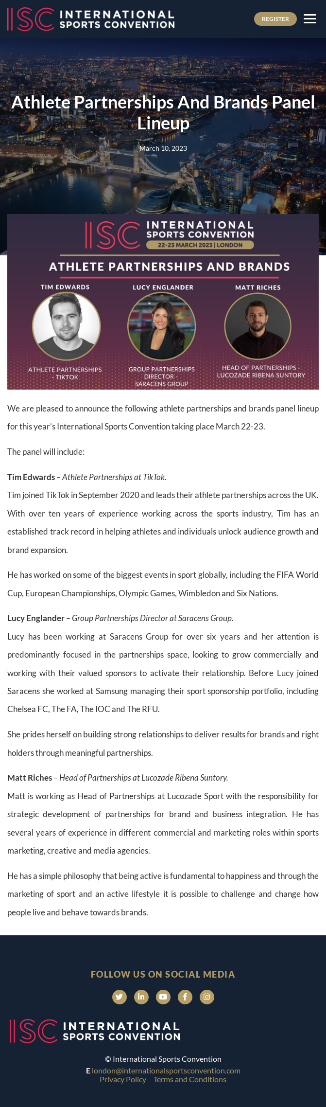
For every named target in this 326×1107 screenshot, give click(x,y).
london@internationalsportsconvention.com (166, 1070)
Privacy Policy (123, 1079)
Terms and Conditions (190, 1079)
